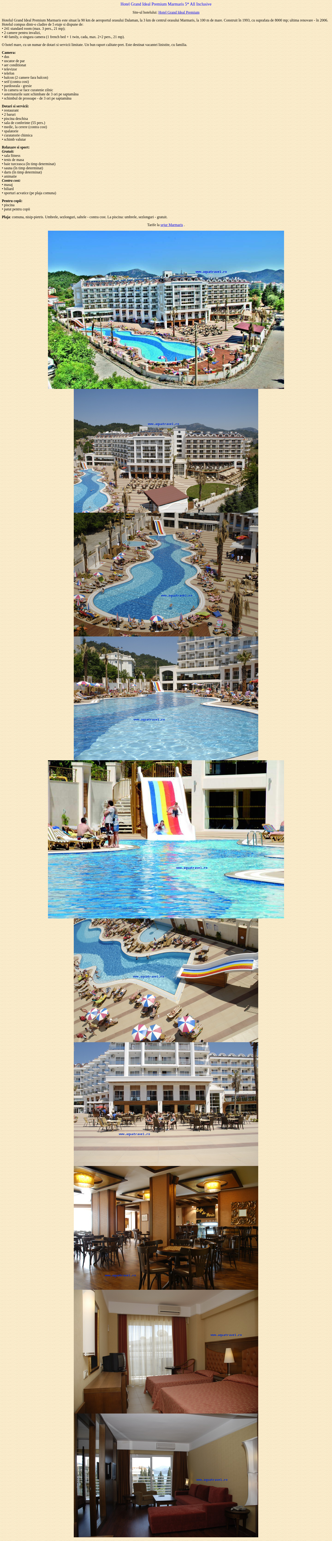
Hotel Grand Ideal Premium (178, 12)
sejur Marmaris (171, 225)
